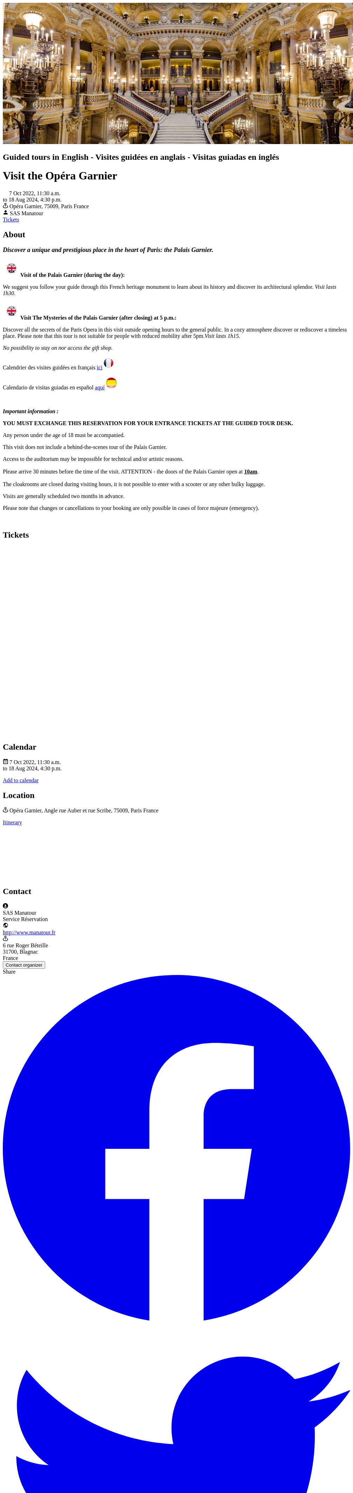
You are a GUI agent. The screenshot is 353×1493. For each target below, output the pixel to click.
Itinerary (12, 822)
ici (99, 367)
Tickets (11, 220)
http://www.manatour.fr (29, 932)
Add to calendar (21, 780)
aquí (100, 387)
